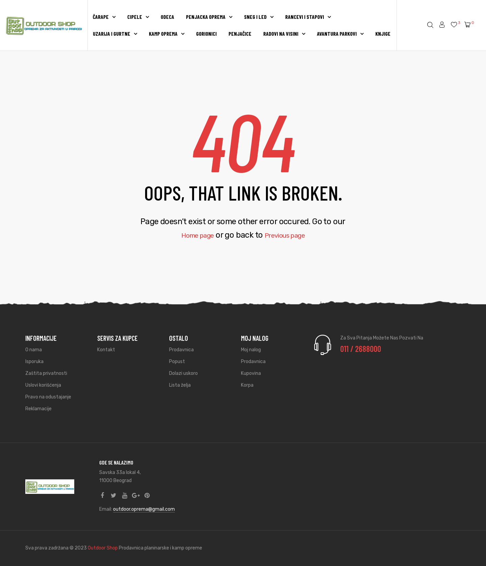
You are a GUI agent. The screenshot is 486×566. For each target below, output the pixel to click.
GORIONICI (206, 33)
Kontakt (106, 350)
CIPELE (138, 16)
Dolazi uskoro (183, 373)
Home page (192, 235)
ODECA (167, 16)
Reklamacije (38, 409)
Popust (177, 361)
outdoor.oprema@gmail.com (144, 509)
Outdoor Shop (103, 548)
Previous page (289, 235)
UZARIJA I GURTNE (115, 33)
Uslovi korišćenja (43, 385)
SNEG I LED (258, 16)
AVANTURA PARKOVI (340, 33)
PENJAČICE (239, 33)
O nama (33, 350)
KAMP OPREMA (166, 33)
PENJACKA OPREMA (209, 16)
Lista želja (180, 385)
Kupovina (251, 373)
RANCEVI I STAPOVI (308, 16)
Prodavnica (181, 350)
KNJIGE (382, 33)
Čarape (104, 16)
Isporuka (34, 361)
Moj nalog (251, 350)
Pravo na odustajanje (48, 397)
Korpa (247, 385)
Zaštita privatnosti (46, 373)
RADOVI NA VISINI (284, 33)
